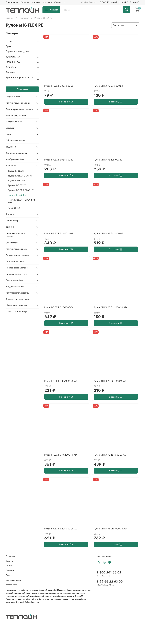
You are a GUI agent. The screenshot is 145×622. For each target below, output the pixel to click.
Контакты (36, 2)
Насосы (9, 134)
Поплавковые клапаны (17, 267)
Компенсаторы (13, 220)
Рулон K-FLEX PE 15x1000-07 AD (110, 454)
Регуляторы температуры (17, 292)
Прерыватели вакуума (16, 274)
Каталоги (25, 2)
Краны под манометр (16, 311)
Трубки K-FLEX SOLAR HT (20, 175)
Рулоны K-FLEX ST (16, 185)
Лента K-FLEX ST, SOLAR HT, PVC (21, 201)
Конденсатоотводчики (16, 153)
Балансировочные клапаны (19, 109)
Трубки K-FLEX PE (16, 180)
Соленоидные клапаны (17, 255)
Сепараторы (12, 242)
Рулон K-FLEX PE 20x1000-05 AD (60, 528)
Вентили (10, 226)
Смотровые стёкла (15, 280)
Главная (9, 18)
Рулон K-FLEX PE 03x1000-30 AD (110, 307)
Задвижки (11, 146)
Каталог (51, 9)
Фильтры (10, 214)
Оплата (57, 2)
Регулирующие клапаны (18, 102)
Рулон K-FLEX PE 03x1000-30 (58, 85)
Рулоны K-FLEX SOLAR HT (20, 190)
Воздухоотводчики (15, 286)
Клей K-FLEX (14, 208)
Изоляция (24, 18)
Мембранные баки (15, 159)
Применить (22, 89)
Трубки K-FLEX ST (16, 171)
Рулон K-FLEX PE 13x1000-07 (58, 233)
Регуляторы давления (16, 115)
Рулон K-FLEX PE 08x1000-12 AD (110, 381)
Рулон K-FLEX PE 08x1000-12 (58, 159)
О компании (12, 2)
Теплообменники (14, 121)
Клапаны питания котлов (18, 299)
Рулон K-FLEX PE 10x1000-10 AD (60, 454)
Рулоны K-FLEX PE (17, 195)
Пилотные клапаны (15, 261)
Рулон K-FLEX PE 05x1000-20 (108, 85)
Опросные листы (13, 580)
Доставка (47, 2)
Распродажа (11, 584)
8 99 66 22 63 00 (130, 2)
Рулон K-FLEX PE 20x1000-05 (108, 233)
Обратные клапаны (15, 140)
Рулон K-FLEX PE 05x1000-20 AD (60, 381)
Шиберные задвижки (16, 305)
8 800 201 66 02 (108, 2)
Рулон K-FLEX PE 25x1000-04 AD (110, 528)
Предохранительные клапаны (16, 234)
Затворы (10, 127)
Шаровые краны (14, 96)
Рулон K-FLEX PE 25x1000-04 (58, 307)
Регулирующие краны (16, 248)
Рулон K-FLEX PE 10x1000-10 (108, 159)
